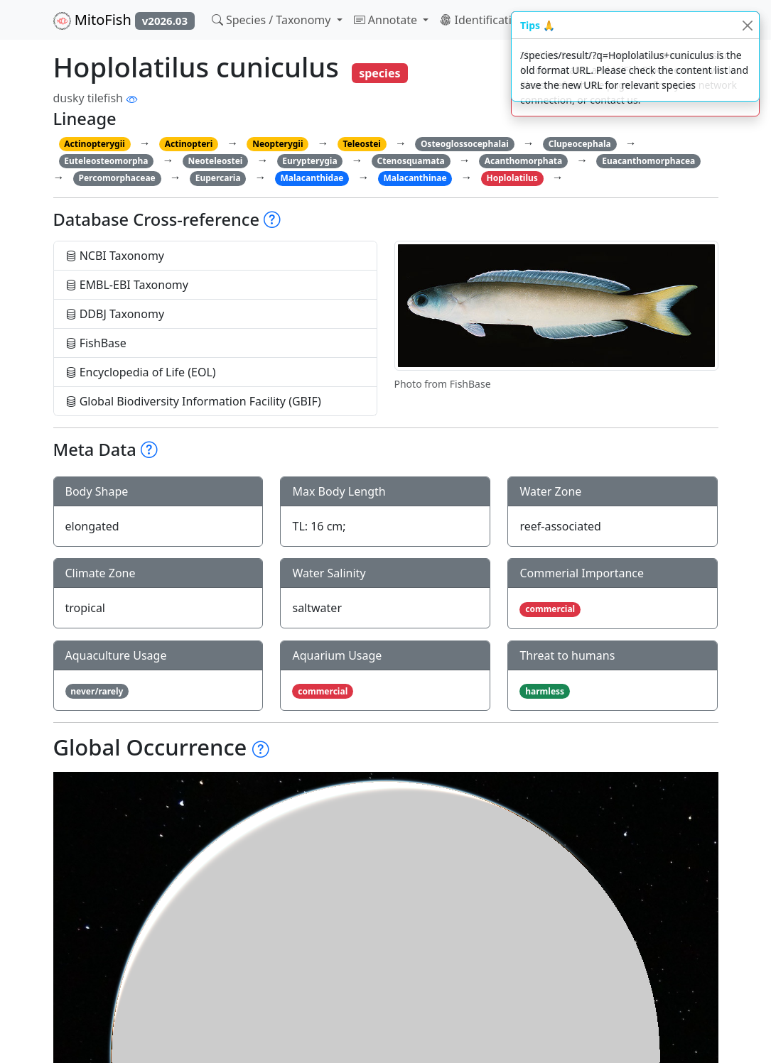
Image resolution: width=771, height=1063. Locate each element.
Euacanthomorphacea (648, 161)
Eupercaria (218, 178)
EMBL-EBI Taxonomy (127, 285)
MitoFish (124, 20)
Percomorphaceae (116, 178)
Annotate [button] (387, 20)
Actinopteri (189, 144)
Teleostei (361, 144)
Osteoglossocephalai (465, 144)
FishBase (95, 343)
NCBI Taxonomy (115, 255)
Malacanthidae (312, 178)
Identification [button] (484, 20)
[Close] (747, 25)
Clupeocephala (580, 144)
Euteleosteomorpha (106, 161)
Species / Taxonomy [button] (273, 20)
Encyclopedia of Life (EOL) (140, 372)
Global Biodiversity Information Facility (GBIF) (193, 401)
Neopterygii (277, 144)
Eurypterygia (309, 161)
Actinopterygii (94, 144)
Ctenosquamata (411, 161)
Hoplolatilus (512, 178)
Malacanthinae (414, 178)
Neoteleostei (215, 161)
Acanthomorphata (524, 161)
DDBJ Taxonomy (115, 314)
